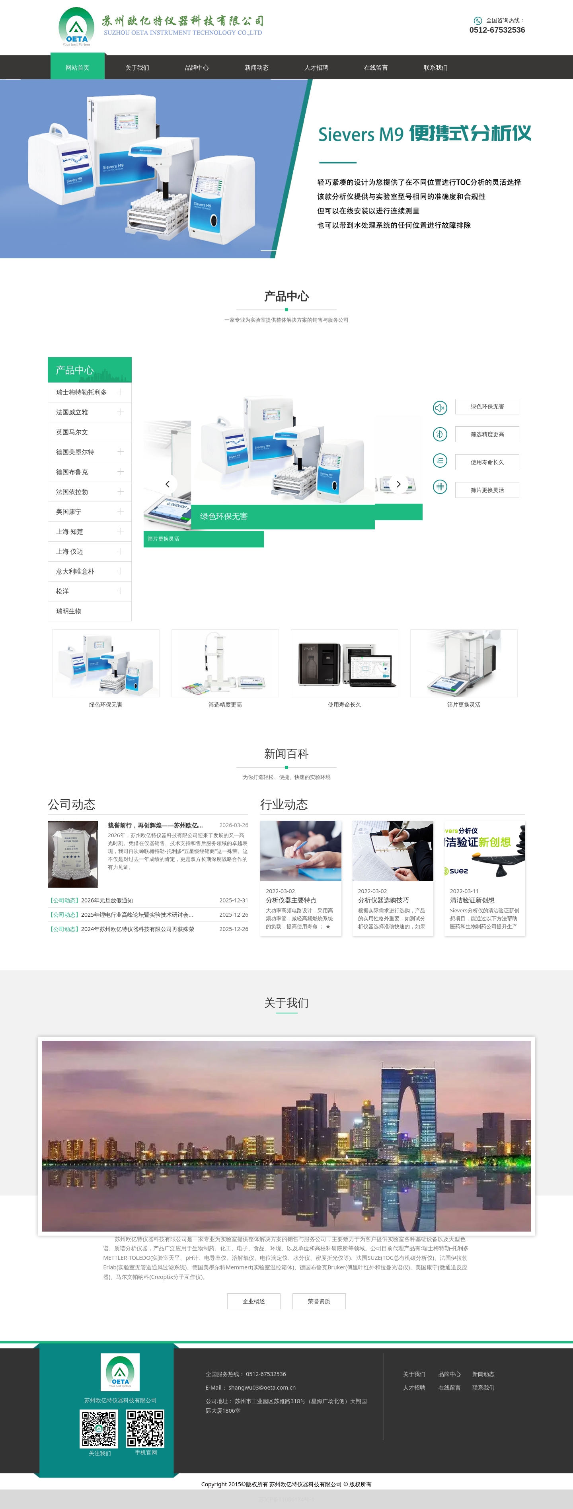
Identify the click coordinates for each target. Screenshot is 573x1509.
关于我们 (137, 67)
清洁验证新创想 (472, 900)
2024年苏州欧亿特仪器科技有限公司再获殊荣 (137, 929)
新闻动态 (257, 67)
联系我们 (436, 67)
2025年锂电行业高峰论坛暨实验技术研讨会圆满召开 (146, 914)
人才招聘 (316, 67)
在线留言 (376, 67)
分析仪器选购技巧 (383, 900)
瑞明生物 (69, 611)
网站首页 (78, 67)
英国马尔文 (72, 432)
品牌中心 (197, 67)
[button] (399, 484)
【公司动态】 (64, 900)
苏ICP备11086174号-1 (287, 1499)
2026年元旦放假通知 (107, 900)
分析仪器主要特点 (291, 900)
